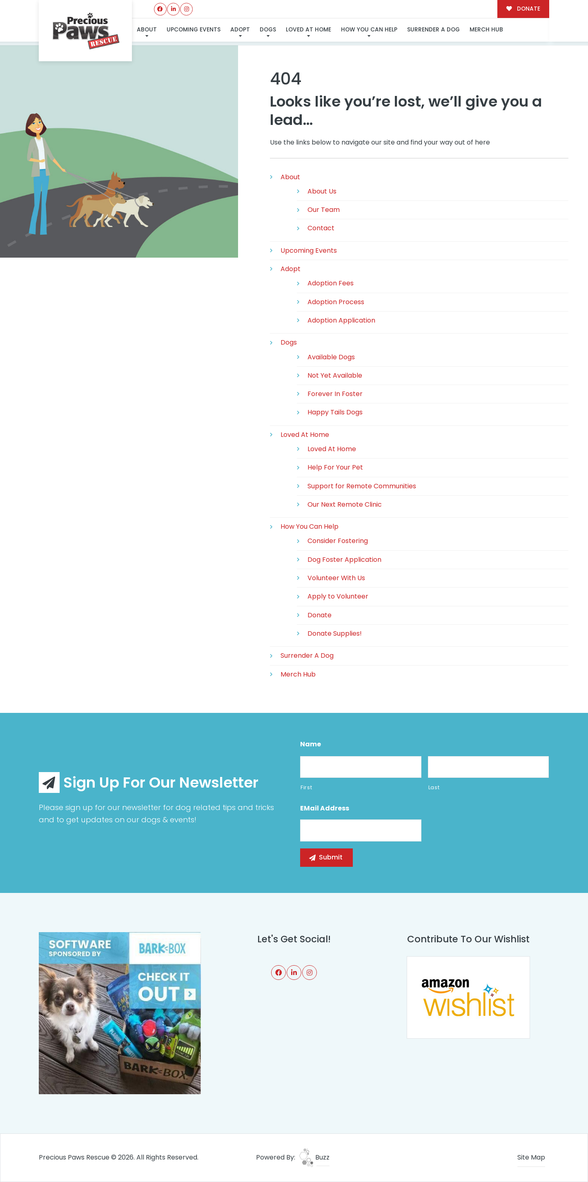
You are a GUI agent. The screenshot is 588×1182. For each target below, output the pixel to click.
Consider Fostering (337, 540)
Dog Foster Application (344, 559)
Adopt (239, 29)
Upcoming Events (193, 29)
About (147, 29)
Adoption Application (341, 320)
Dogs (267, 29)
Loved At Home (308, 29)
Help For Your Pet (335, 467)
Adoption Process (335, 302)
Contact (320, 228)
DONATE (523, 9)
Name (310, 744)
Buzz (314, 1157)
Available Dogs (331, 357)
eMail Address (324, 808)
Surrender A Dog (432, 29)
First (306, 787)
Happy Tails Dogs (335, 412)
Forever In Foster (335, 393)
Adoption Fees (330, 283)
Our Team (323, 209)
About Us (321, 191)
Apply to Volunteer (337, 596)
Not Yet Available (334, 375)
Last (434, 787)
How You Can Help (368, 29)
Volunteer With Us (336, 578)
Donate (319, 615)
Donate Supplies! (334, 633)
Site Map (531, 1157)
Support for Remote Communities (361, 486)
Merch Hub (485, 29)
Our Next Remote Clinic (344, 504)
